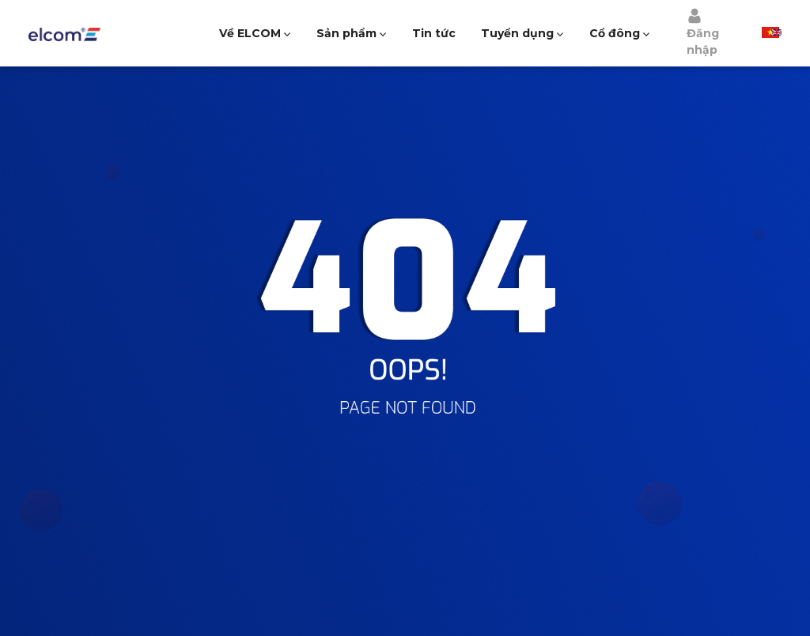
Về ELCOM (250, 33)
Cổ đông (614, 33)
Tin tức (434, 33)
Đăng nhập (703, 32)
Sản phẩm (346, 33)
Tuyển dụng (517, 33)
